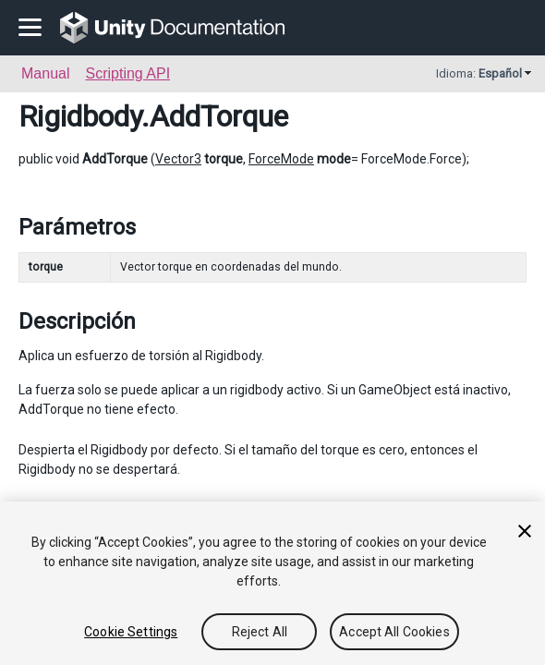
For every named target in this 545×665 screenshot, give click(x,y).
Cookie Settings (130, 631)
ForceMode (281, 158)
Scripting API (127, 73)
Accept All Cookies (394, 631)
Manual (45, 73)
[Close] (525, 531)
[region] (272, 583)
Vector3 (178, 158)
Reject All (259, 631)
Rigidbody (79, 116)
